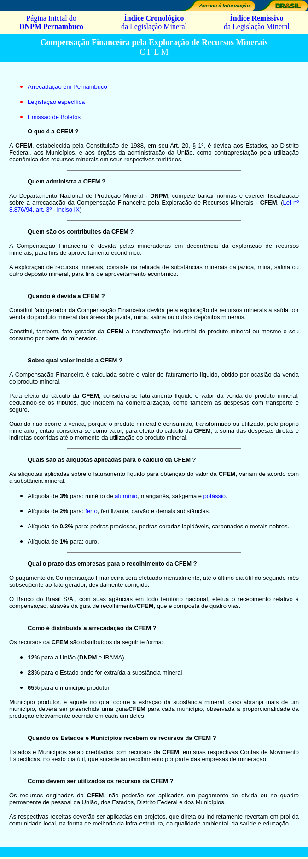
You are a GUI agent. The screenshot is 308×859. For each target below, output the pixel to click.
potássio (214, 495)
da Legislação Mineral (154, 22)
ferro (91, 511)
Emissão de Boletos (54, 117)
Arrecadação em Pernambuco (67, 86)
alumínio (126, 495)
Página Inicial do (51, 22)
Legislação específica (56, 101)
